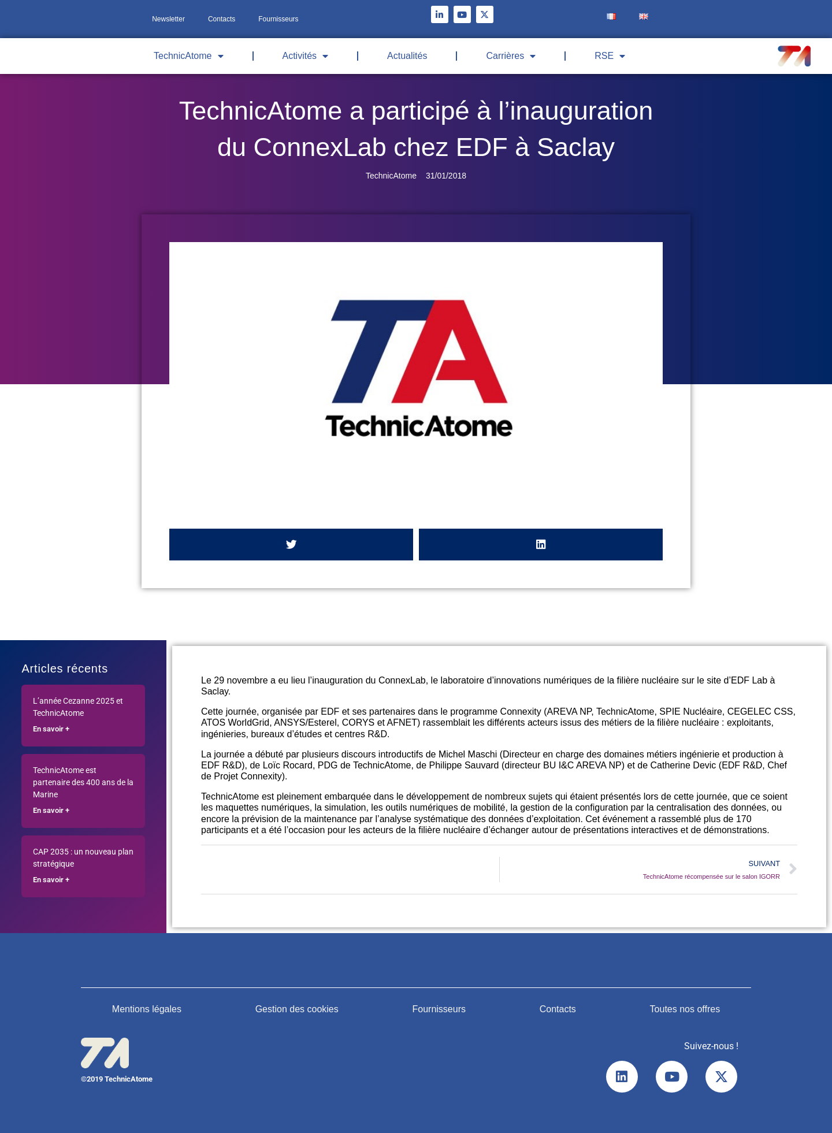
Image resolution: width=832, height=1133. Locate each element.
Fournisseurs (278, 19)
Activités (306, 56)
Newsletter (168, 19)
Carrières (511, 56)
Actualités (407, 56)
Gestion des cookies (297, 1009)
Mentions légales (146, 1009)
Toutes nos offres (685, 1009)
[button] (291, 544)
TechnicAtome (189, 56)
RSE (610, 56)
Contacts (221, 19)
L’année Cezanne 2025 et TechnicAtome (78, 707)
